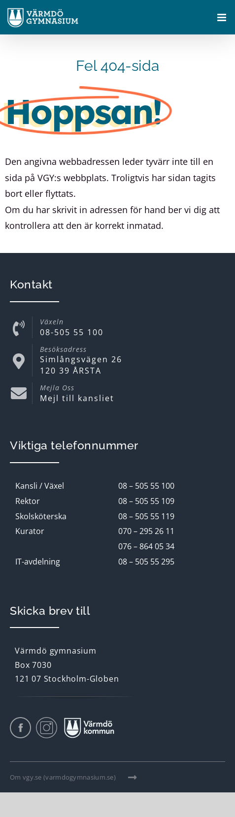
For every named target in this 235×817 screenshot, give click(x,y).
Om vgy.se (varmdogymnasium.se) (73, 777)
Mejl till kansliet (77, 398)
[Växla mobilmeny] (222, 18)
